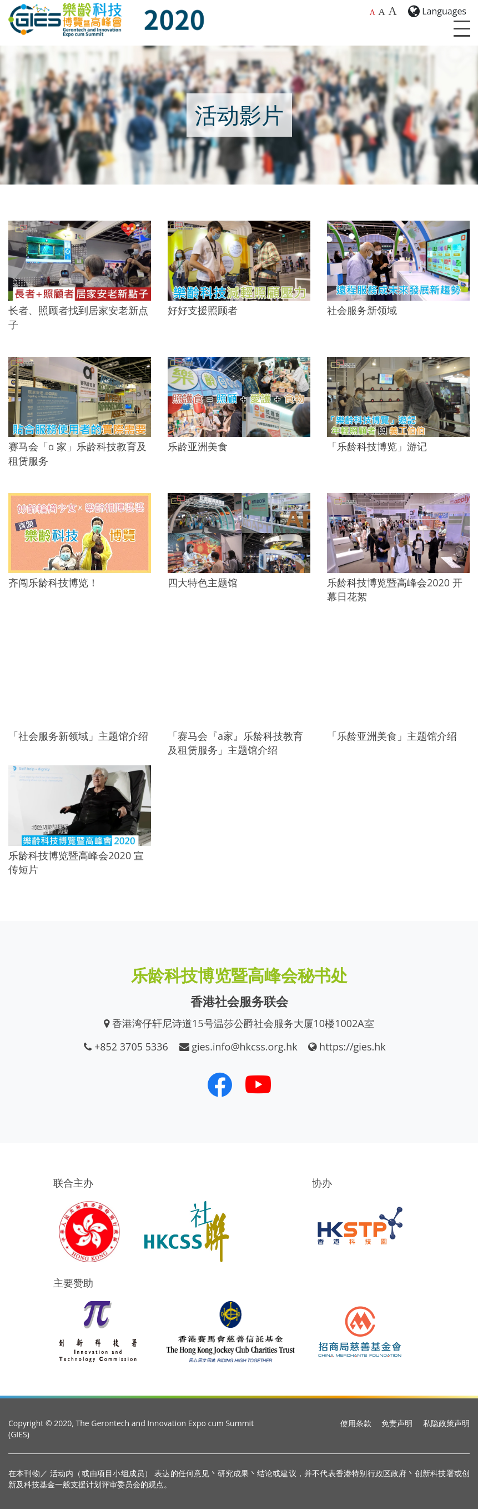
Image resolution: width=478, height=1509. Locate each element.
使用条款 (355, 1423)
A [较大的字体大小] (381, 11)
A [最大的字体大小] (392, 11)
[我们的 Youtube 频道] (258, 1084)
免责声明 (396, 1423)
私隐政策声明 (446, 1423)
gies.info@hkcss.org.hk (245, 1046)
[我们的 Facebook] (220, 1084)
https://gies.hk (352, 1046)
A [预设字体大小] (372, 12)
